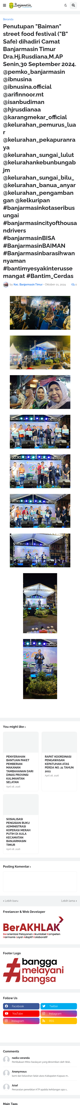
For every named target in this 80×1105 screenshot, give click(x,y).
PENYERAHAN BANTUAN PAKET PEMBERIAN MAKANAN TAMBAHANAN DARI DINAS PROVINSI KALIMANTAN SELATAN (19, 769)
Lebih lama (68, 900)
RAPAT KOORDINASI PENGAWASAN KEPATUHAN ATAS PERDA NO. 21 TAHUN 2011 (59, 764)
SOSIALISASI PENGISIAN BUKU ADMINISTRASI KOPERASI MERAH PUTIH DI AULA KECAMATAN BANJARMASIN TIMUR (18, 832)
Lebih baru (11, 900)
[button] (4, 5)
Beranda (8, 19)
